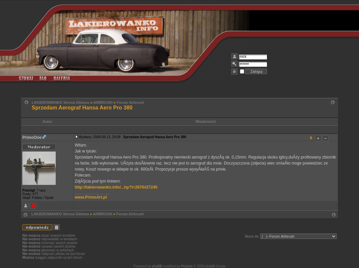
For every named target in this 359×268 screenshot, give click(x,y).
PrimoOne (31, 137)
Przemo (187, 266)
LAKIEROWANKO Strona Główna (60, 102)
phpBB (157, 266)
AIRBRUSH (102, 102)
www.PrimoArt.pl (91, 197)
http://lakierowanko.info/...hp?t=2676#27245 (116, 187)
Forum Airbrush (130, 102)
